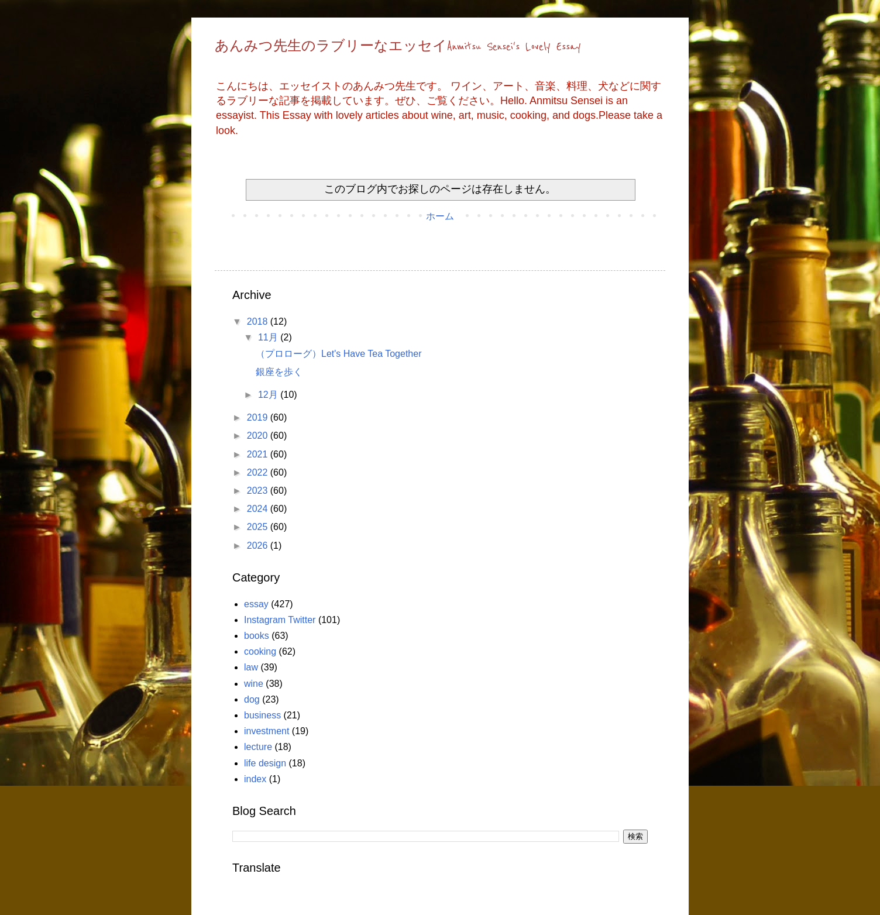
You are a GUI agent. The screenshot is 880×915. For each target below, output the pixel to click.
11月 (269, 337)
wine (253, 684)
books (256, 636)
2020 (258, 436)
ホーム (440, 216)
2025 (258, 527)
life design (265, 763)
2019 (258, 417)
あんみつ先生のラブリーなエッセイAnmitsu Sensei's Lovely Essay (398, 47)
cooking (260, 651)
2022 (258, 472)
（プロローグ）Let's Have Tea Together (338, 354)
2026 (258, 546)
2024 (258, 509)
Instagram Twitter (279, 620)
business (262, 715)
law (251, 667)
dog (252, 699)
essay (256, 604)
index (255, 779)
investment (266, 731)
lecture (258, 747)
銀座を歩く (279, 372)
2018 (258, 321)
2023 (258, 491)
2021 (258, 454)
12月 (269, 395)
